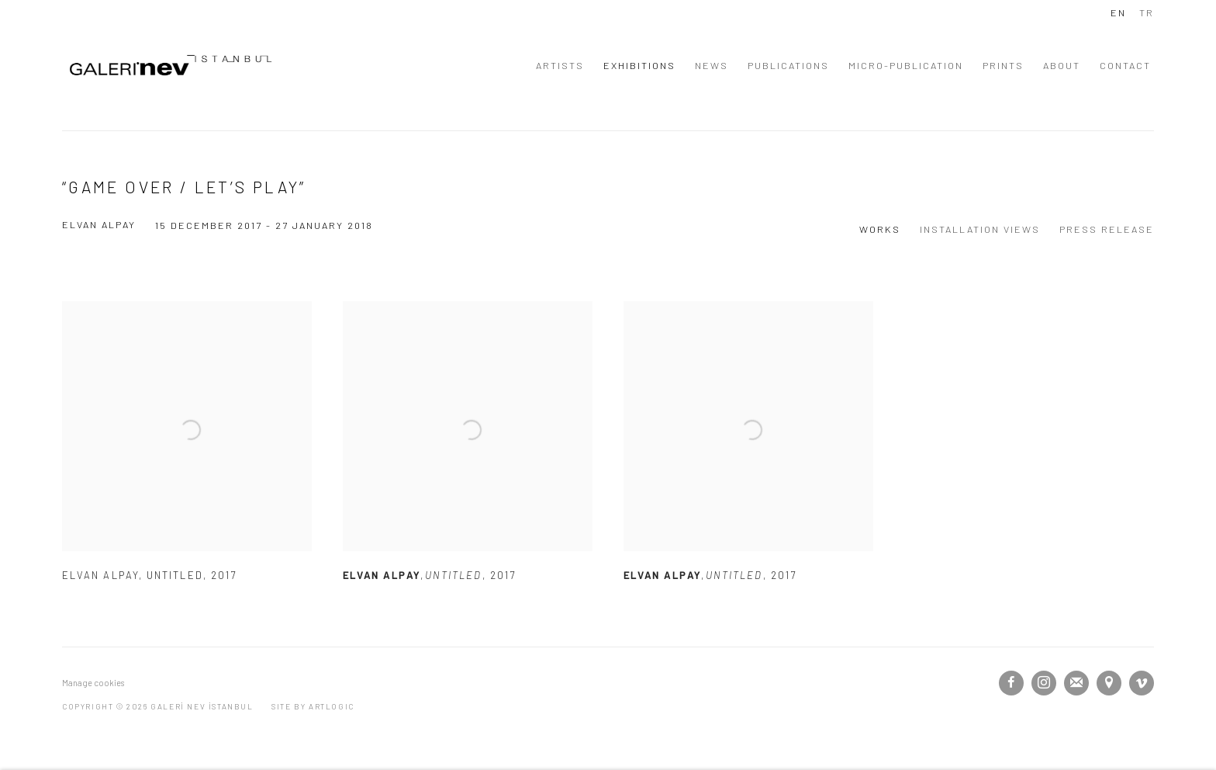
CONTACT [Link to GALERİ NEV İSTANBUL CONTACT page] (1125, 65)
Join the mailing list (1076, 683)
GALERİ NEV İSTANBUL (170, 65)
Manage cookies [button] (93, 683)
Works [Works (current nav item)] (879, 229)
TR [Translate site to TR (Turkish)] (1146, 12)
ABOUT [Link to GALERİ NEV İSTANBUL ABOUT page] (1061, 65)
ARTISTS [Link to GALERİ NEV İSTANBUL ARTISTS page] (560, 65)
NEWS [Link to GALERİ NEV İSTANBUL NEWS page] (711, 65)
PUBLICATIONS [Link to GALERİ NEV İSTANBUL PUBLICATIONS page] (788, 65)
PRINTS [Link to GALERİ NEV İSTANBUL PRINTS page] (1003, 65)
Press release (1106, 229)
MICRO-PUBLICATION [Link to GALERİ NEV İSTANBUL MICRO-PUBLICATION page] (905, 65)
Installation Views (980, 229)
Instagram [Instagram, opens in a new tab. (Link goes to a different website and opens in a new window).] (1043, 683)
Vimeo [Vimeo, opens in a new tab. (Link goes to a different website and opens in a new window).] (1141, 683)
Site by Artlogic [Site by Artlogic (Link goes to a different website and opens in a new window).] (312, 706)
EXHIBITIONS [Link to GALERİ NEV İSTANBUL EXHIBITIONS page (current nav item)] (639, 65)
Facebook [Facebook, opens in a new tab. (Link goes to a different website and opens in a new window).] (1011, 683)
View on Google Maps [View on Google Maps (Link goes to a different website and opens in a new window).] (1109, 683)
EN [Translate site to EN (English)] (1118, 12)
